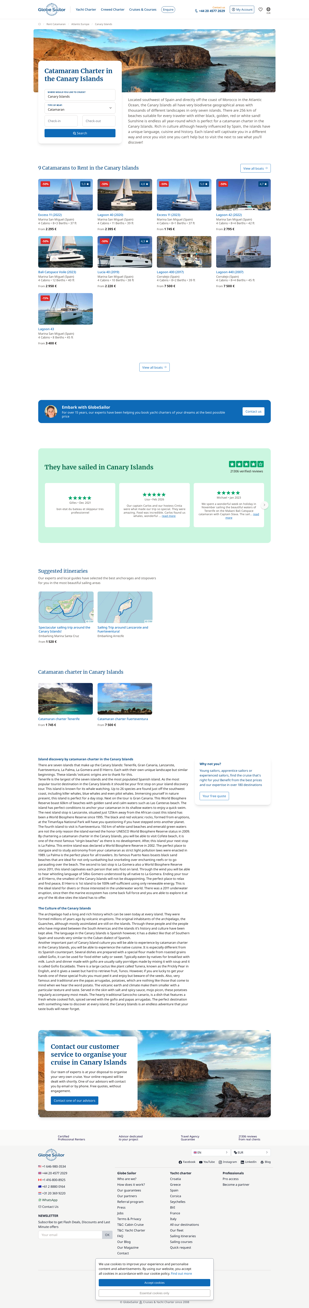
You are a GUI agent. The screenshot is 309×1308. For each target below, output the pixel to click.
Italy (173, 1219)
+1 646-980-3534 (52, 1166)
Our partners (127, 1196)
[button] (86, 9)
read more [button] (169, 516)
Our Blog (124, 1242)
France (175, 1213)
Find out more (181, 1273)
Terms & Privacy (129, 1219)
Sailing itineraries (183, 1236)
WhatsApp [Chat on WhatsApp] (48, 1200)
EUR (251, 1152)
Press (121, 1207)
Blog (266, 1162)
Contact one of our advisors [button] (74, 1100)
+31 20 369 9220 (51, 1193)
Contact (123, 1253)
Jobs (120, 1213)
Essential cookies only (154, 1293)
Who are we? (126, 1179)
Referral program (130, 1202)
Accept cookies (154, 1283)
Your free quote (214, 796)
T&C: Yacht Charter (131, 1230)
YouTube (207, 1162)
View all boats (255, 168)
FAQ (120, 1236)
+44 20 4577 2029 (52, 1173)
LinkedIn (249, 1162)
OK (107, 1235)
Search (80, 133)
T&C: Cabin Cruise (130, 1224)
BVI (172, 1207)
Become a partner (236, 1184)
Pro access (231, 1179)
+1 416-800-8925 (51, 1180)
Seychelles (177, 1202)
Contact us (254, 411)
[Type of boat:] (80, 108)
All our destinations (184, 1224)
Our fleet (176, 1230)
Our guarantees (129, 1190)
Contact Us (48, 1206)
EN (211, 1152)
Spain (174, 1190)
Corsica (175, 1196)
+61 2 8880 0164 (51, 1186)
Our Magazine (128, 1247)
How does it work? (131, 1184)
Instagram (228, 1162)
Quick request (180, 1247)
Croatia (175, 1179)
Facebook (187, 1162)
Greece (175, 1184)
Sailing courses (181, 1242)
